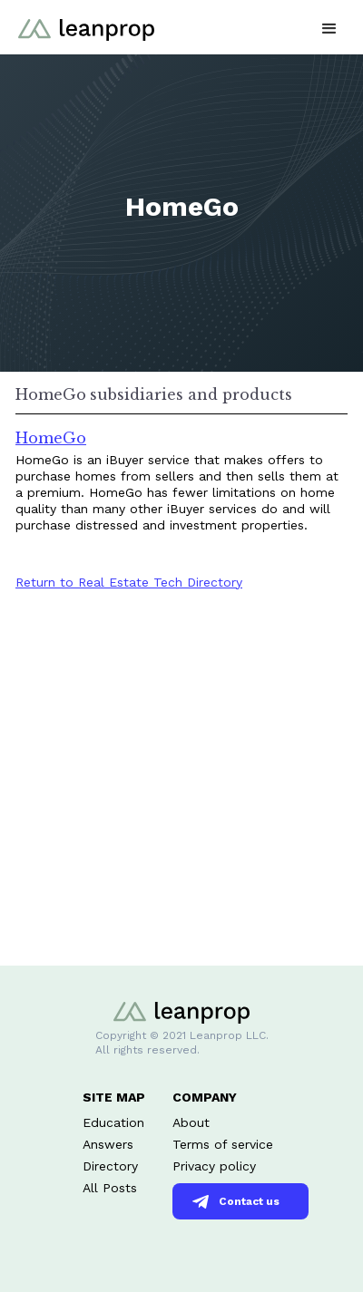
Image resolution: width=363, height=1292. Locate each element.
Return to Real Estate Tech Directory (128, 582)
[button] (329, 26)
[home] (81, 20)
